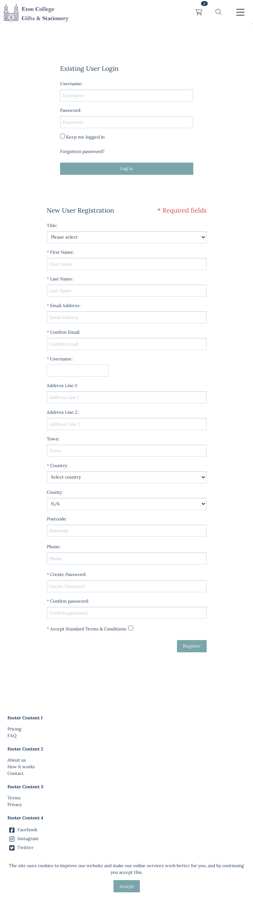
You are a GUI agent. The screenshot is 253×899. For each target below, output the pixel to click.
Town (52, 439)
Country (58, 465)
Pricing (14, 729)
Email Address (64, 305)
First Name (61, 252)
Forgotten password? (82, 151)
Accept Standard (67, 629)
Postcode (56, 519)
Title (51, 225)
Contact (15, 773)
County (54, 492)
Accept (126, 886)
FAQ (12, 735)
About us (16, 760)
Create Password (67, 574)
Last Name (61, 279)
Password (70, 110)
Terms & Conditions (105, 629)
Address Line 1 (61, 385)
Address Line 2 (62, 412)
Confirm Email (64, 332)
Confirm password (69, 601)
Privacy (14, 804)
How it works (21, 766)
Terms (14, 797)
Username (61, 359)
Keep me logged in (85, 137)
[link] (36, 12)
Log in (126, 168)
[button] (218, 12)
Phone (53, 546)
